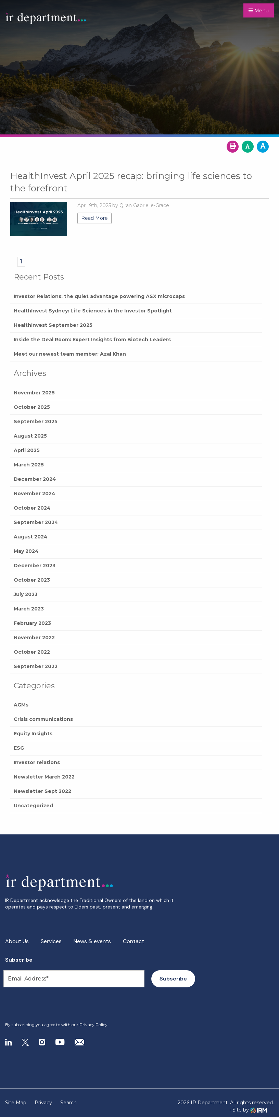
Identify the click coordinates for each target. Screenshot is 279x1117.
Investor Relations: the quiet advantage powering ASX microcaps (99, 296)
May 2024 (26, 551)
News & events (92, 941)
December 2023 (34, 565)
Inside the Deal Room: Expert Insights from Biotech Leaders (92, 339)
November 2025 (34, 393)
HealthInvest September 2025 (53, 325)
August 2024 (31, 537)
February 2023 (32, 623)
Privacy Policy (93, 1024)
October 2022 (32, 652)
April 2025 (27, 450)
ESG (19, 748)
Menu (259, 11)
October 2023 (32, 580)
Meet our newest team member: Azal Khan (70, 354)
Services (51, 941)
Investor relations (37, 762)
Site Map (15, 1103)
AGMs (21, 705)
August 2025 (30, 436)
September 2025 (36, 421)
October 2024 (32, 508)
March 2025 (29, 465)
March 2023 (29, 609)
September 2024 (36, 522)
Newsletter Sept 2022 (42, 791)
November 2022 (34, 637)
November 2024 (34, 493)
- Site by (248, 1110)
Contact (133, 941)
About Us (17, 941)
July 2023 (26, 594)
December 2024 (35, 479)
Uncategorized (33, 806)
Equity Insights (33, 733)
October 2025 (32, 407)
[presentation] (46, 1004)
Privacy (43, 1103)
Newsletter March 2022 (44, 777)
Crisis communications (43, 719)
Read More (94, 218)
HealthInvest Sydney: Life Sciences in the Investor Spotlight (93, 311)
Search (68, 1103)
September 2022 (36, 666)
